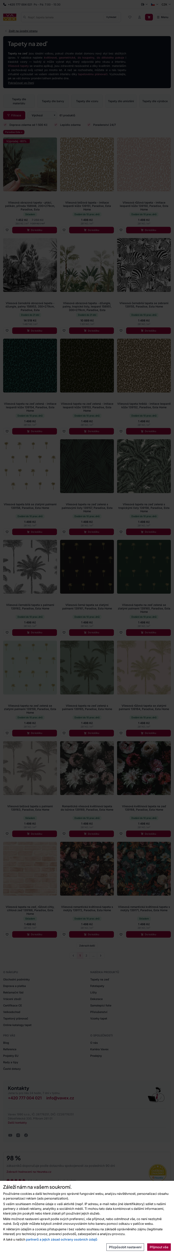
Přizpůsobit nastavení (125, 1247)
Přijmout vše (159, 1247)
